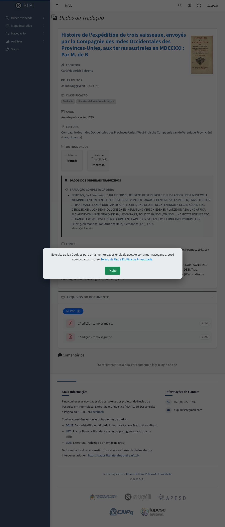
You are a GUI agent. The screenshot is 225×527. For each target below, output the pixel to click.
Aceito (113, 270)
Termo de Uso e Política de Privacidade (126, 259)
